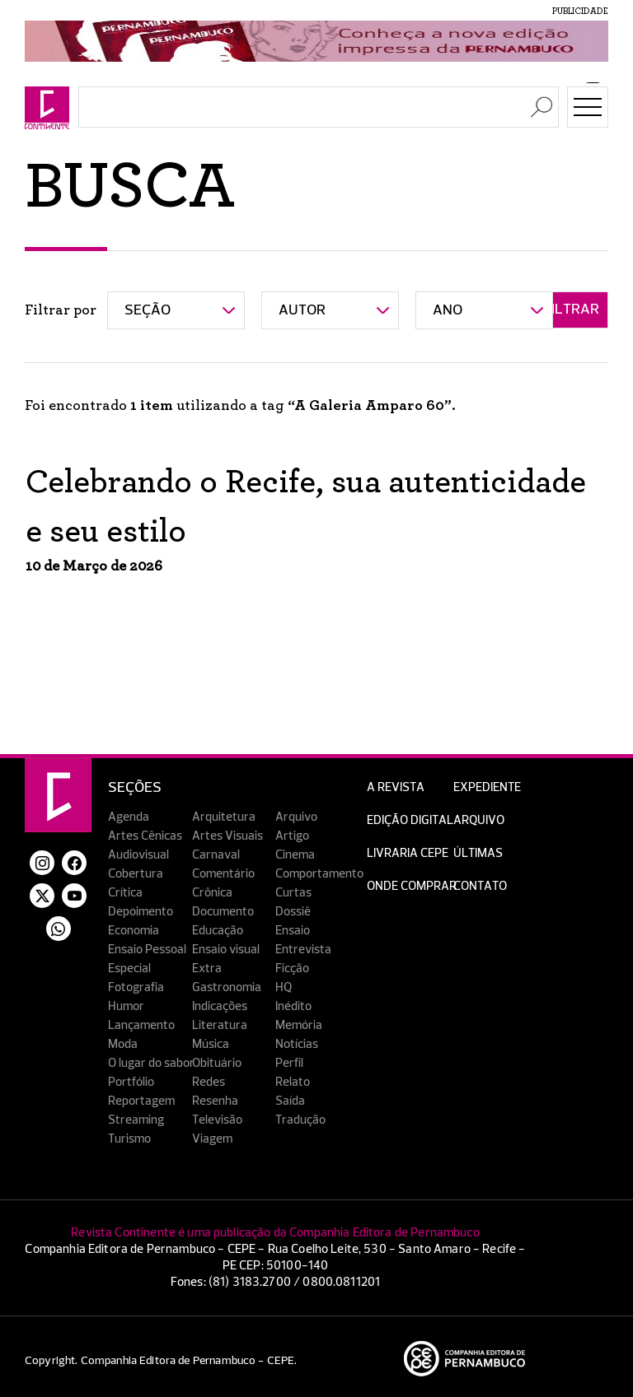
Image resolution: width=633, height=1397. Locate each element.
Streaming (136, 1120)
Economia (133, 930)
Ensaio (292, 930)
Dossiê (293, 912)
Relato (292, 1082)
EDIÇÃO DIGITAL (410, 820)
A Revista (395, 787)
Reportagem (141, 1101)
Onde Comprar (412, 886)
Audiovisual (138, 855)
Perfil (289, 1063)
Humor (126, 1006)
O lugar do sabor (151, 1063)
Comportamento (319, 874)
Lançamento (141, 1025)
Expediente (487, 787)
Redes (208, 1082)
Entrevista (303, 949)
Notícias (296, 1044)
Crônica (212, 893)
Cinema (295, 855)
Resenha (215, 1101)
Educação (217, 930)
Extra (207, 968)
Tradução (300, 1120)
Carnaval (216, 855)
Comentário (223, 874)
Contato (480, 886)
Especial (129, 968)
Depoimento (140, 912)
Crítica (125, 893)
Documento (223, 912)
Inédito (293, 1006)
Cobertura (135, 874)
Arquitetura (224, 817)
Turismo (129, 1139)
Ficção (292, 968)
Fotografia (136, 987)
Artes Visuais (227, 836)
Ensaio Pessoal (147, 949)
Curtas (293, 893)
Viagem (212, 1139)
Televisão (217, 1120)
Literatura (219, 1025)
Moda (123, 1044)
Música (210, 1044)
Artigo (292, 836)
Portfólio (131, 1082)
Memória (298, 1025)
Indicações (219, 1006)
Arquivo (296, 817)
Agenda (128, 817)
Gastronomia (226, 987)
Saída (290, 1101)
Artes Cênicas (145, 836)
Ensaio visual (226, 949)
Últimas (478, 853)
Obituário (216, 1063)
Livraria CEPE (407, 853)
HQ (283, 987)
